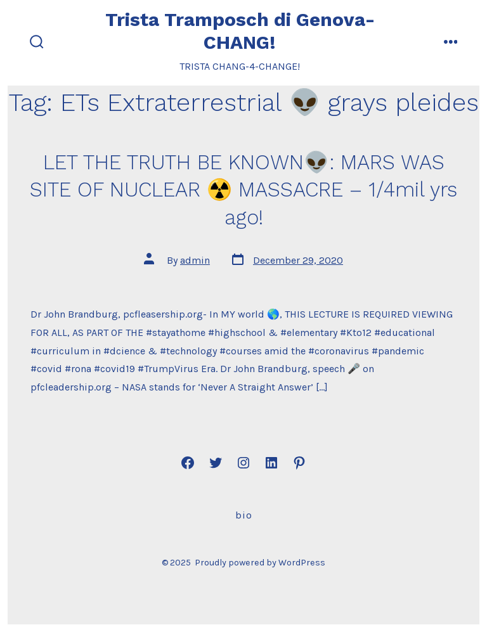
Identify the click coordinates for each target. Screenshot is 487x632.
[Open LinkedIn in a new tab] (271, 462)
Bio (243, 515)
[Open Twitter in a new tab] (215, 462)
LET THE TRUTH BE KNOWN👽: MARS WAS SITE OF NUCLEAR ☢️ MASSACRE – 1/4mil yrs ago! (243, 189)
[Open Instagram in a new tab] (243, 462)
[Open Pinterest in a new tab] (299, 462)
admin (195, 260)
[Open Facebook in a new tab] (187, 462)
